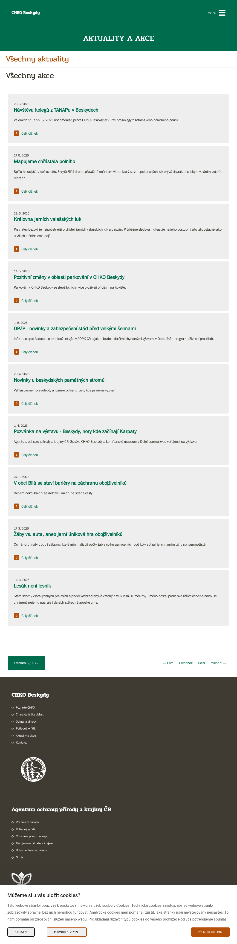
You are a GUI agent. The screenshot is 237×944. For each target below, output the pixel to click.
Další (201, 663)
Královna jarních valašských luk (47, 219)
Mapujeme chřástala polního (44, 161)
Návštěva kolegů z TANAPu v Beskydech (56, 110)
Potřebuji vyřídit (25, 728)
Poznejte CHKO (25, 707)
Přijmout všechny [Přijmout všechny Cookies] (210, 932)
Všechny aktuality (37, 59)
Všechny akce (30, 75)
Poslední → (218, 663)
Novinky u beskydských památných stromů (59, 380)
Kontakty (21, 742)
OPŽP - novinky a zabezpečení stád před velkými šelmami (75, 328)
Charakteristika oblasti (30, 714)
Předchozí (186, 663)
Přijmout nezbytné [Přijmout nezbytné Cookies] (66, 932)
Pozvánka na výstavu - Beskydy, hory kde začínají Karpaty (75, 431)
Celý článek (26, 133)
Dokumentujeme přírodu (31, 850)
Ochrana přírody (26, 721)
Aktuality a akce (26, 735)
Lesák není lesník (32, 586)
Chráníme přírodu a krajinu (33, 836)
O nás (19, 857)
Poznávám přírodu (27, 822)
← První (168, 663)
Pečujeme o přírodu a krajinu (34, 843)
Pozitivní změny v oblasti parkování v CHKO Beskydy (69, 277)
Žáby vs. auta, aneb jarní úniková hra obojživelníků (68, 534)
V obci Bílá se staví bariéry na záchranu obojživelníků (70, 483)
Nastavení (21, 932)
